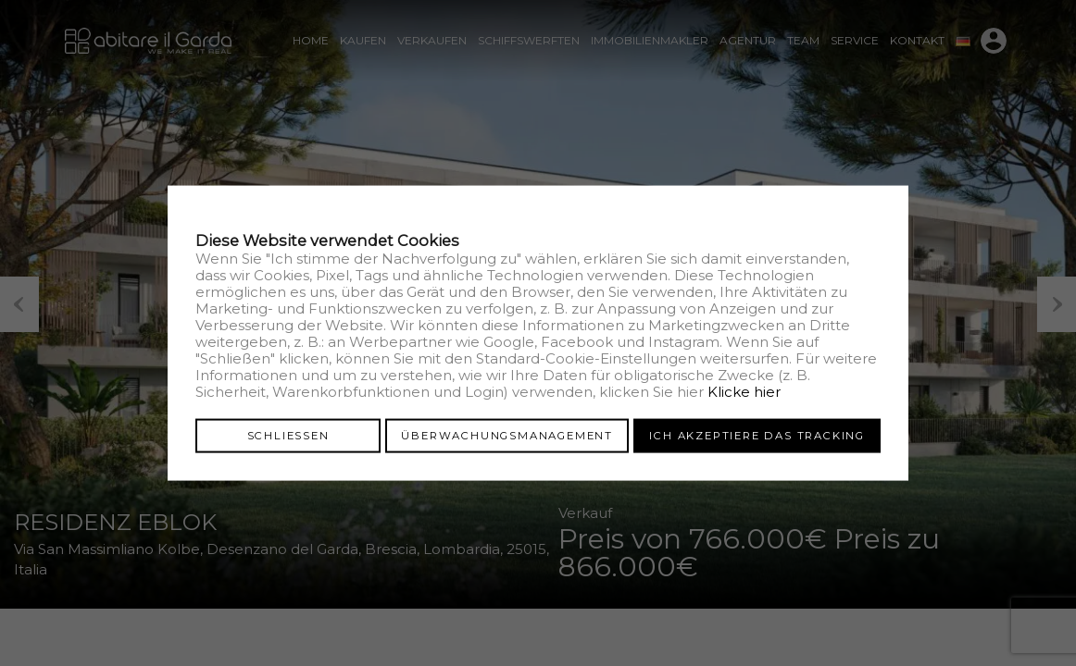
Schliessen (288, 434)
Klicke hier (744, 391)
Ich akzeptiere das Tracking (757, 434)
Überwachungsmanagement (507, 434)
